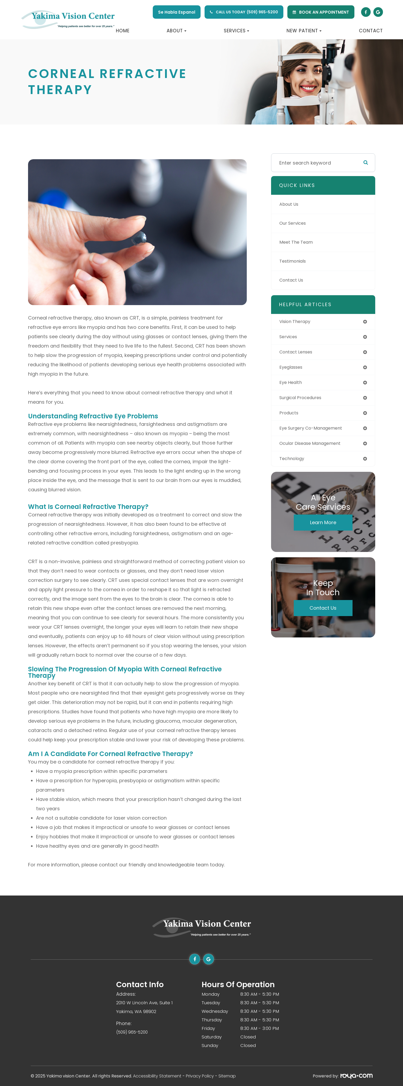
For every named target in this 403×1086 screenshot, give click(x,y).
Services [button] (236, 31)
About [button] (176, 31)
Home (123, 31)
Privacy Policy (200, 1076)
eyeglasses (292, 369)
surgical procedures (303, 400)
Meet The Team (297, 242)
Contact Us (292, 280)
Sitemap (227, 1076)
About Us (290, 204)
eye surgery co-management (314, 432)
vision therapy (297, 321)
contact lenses (297, 353)
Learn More (323, 527)
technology (293, 463)
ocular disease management (314, 448)
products (290, 416)
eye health (291, 385)
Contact (371, 31)
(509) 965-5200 (262, 12)
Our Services (294, 223)
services (289, 337)
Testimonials (294, 261)
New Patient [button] (304, 31)
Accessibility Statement (157, 1076)
